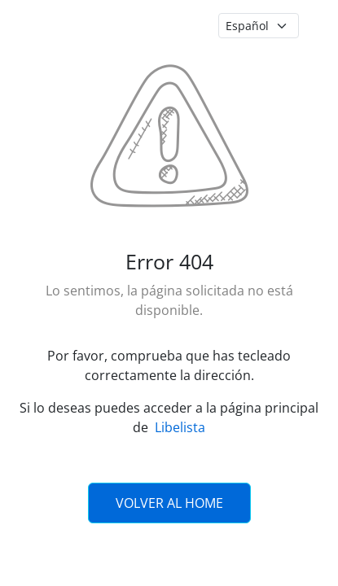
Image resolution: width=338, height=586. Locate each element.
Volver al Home (169, 503)
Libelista (180, 427)
